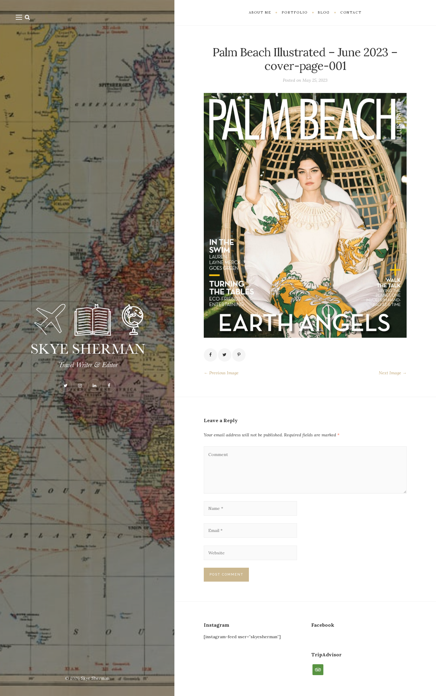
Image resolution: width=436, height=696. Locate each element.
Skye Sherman (95, 678)
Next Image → (393, 373)
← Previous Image (221, 373)
